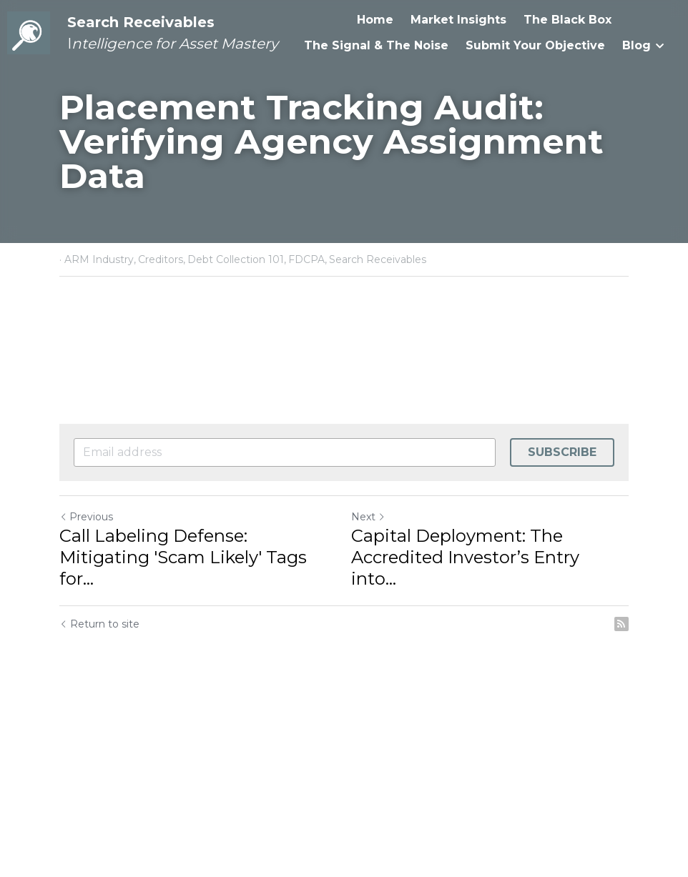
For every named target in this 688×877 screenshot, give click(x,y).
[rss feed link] (621, 624)
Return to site (99, 624)
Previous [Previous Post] (86, 516)
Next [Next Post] (368, 516)
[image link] (28, 32)
